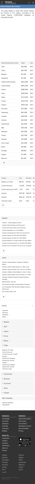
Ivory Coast (5, 143)
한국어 (21, 469)
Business (6, 379)
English (4, 455)
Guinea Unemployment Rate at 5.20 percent (15, 233)
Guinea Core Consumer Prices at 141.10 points (16, 245)
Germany (4, 108)
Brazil (3, 147)
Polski (21, 460)
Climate (5, 393)
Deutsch (21, 455)
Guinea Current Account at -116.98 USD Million (16, 243)
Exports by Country (8, 360)
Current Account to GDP (9, 189)
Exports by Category (8, 358)
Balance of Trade (7, 182)
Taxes (5, 388)
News (4, 317)
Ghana (3, 89)
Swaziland (4, 112)
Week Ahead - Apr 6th (9, 282)
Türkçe (4, 467)
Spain (3, 97)
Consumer (6, 383)
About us (5, 448)
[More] (3, 205)
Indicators (5, 314)
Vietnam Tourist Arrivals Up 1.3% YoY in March (16, 269)
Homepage (5, 419)
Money (5, 341)
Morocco (4, 158)
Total (2, 66)
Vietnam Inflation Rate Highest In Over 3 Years (16, 272)
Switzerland (5, 124)
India (3, 93)
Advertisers (6, 445)
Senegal (4, 150)
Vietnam (4, 139)
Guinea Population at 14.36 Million (12, 230)
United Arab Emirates (8, 82)
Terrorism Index (6, 201)
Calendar (5, 310)
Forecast (5, 312)
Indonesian (22, 462)
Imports (3, 193)
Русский (5, 465)
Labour (5, 331)
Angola (3, 154)
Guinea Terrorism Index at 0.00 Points (14, 228)
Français (5, 462)
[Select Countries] (17, 306)
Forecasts (5, 428)
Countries (5, 421)
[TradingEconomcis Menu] (2, 2)
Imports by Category (8, 364)
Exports (4, 197)
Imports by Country (8, 366)
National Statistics (7, 402)
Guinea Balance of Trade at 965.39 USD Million (16, 240)
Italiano (21, 457)
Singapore (4, 78)
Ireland (3, 105)
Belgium (4, 74)
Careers (4, 441)
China (3, 70)
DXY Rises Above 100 (9, 291)
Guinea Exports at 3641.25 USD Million (14, 238)
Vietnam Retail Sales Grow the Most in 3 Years (16, 274)
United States (5, 86)
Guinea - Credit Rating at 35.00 (11, 222)
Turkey (3, 135)
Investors (5, 443)
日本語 (21, 467)
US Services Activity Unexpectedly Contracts (16, 284)
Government (7, 374)
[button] (33, 3)
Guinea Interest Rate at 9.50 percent (13, 225)
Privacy (4, 450)
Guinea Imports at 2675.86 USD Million (14, 235)
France (3, 101)
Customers (5, 438)
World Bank (5, 405)
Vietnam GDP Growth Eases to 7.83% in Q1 (15, 267)
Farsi (3, 469)
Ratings (4, 431)
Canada (4, 116)
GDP (4, 327)
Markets (5, 322)
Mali (2, 128)
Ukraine (3, 120)
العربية (4, 472)
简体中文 (22, 465)
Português (5, 460)
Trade (5, 345)
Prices (5, 336)
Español (4, 457)
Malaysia (4, 131)
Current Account (6, 185)
